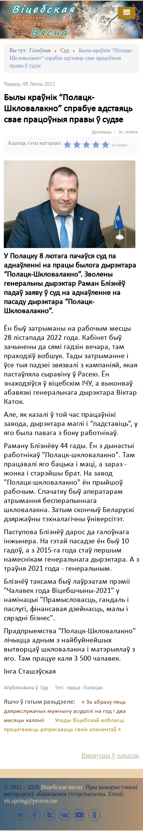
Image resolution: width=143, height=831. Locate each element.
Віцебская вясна (61, 787)
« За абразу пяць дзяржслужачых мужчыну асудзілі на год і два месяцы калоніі (65, 711)
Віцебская (43, 8)
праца (73, 688)
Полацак (93, 688)
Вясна (50, 32)
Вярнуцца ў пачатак (110, 755)
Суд (44, 688)
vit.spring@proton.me (31, 800)
